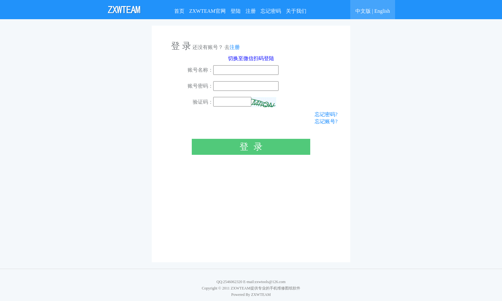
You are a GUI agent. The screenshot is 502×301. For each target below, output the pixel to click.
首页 (179, 11)
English (382, 11)
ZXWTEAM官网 (207, 11)
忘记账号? (326, 121)
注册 (251, 11)
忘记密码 (271, 11)
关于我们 (296, 11)
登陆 (236, 11)
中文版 (363, 11)
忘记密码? (326, 114)
